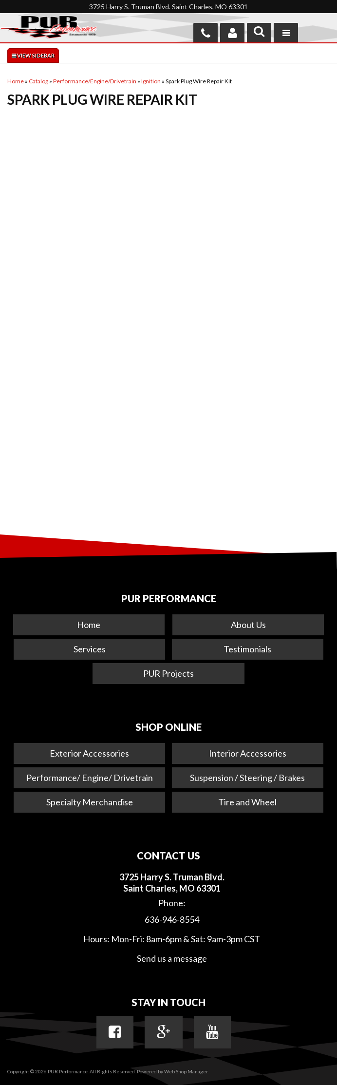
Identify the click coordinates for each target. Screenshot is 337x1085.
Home (88, 624)
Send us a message (172, 958)
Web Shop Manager (185, 1071)
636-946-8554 (172, 919)
